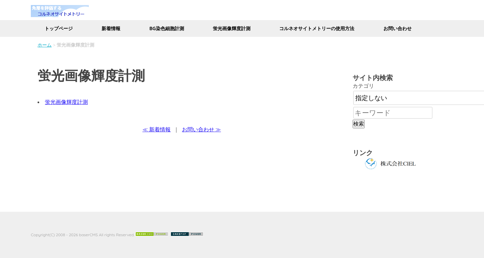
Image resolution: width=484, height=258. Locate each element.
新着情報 (111, 28)
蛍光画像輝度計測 (231, 28)
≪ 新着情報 (156, 129)
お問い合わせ (397, 28)
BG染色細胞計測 (166, 28)
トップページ (59, 28)
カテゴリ (363, 85)
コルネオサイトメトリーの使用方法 (316, 28)
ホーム (45, 45)
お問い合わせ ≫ (201, 129)
